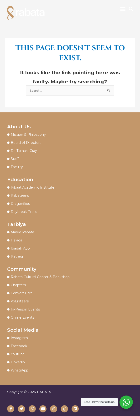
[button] (123, 9)
